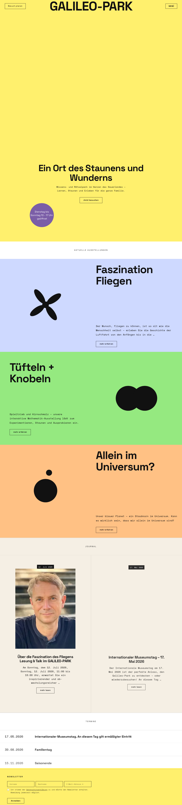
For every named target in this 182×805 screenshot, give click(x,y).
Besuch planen (15, 6)
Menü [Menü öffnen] (171, 6)
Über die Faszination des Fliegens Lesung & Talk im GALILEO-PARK (45, 661)
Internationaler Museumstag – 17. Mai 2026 (136, 662)
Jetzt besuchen (91, 200)
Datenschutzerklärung (36, 789)
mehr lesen (45, 693)
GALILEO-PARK (91, 6)
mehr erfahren (106, 344)
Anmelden (15, 801)
